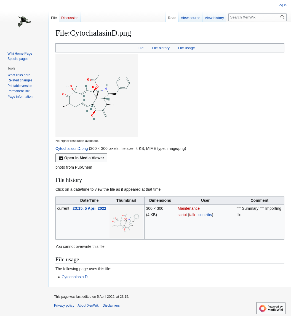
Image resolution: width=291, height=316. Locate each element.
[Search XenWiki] (257, 17)
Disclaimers (111, 305)
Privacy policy (64, 305)
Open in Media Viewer (81, 158)
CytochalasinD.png (71, 148)
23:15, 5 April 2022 (89, 208)
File (140, 48)
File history (161, 48)
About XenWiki (88, 305)
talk (192, 215)
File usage (186, 48)
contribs (205, 215)
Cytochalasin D (74, 277)
